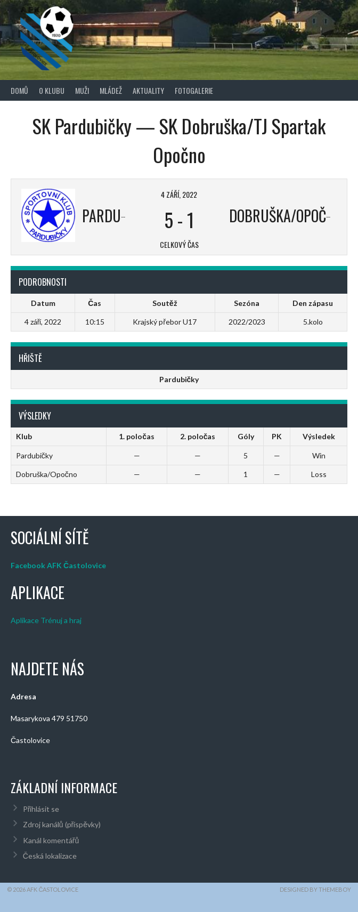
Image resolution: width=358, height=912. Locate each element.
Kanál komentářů (51, 840)
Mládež (111, 90)
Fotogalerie (194, 90)
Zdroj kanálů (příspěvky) (62, 824)
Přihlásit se (41, 808)
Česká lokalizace (50, 855)
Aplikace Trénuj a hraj (46, 620)
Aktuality (148, 90)
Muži (82, 90)
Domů (19, 90)
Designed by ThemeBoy (315, 889)
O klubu (51, 90)
